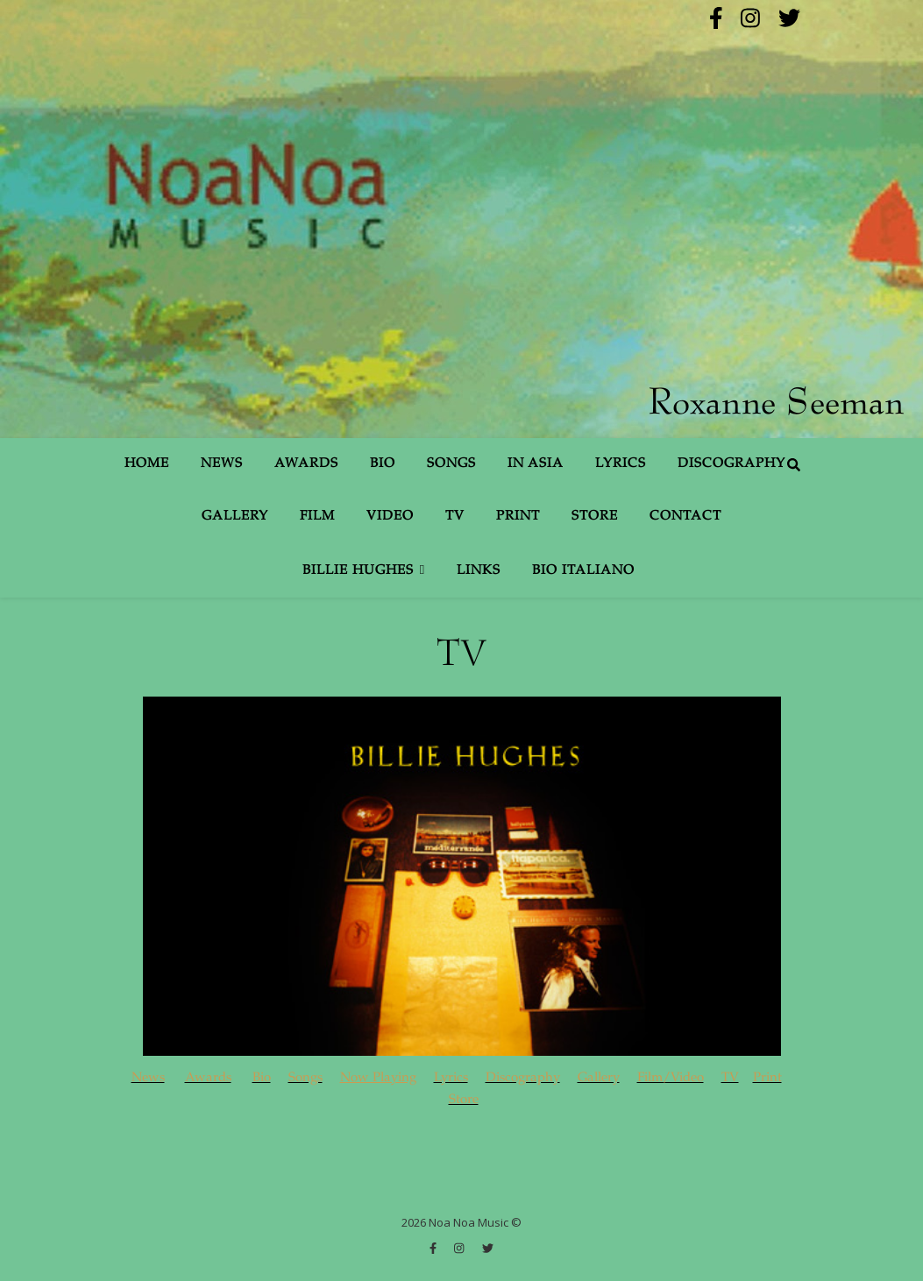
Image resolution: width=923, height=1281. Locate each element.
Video (390, 516)
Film (317, 516)
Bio (382, 464)
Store (595, 516)
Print (518, 516)
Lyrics (620, 464)
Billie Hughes (358, 570)
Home (146, 464)
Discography (731, 464)
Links (479, 570)
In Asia (536, 464)
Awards (306, 464)
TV (455, 516)
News (222, 464)
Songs (451, 464)
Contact (685, 516)
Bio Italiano (583, 570)
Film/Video (670, 1078)
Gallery (235, 516)
